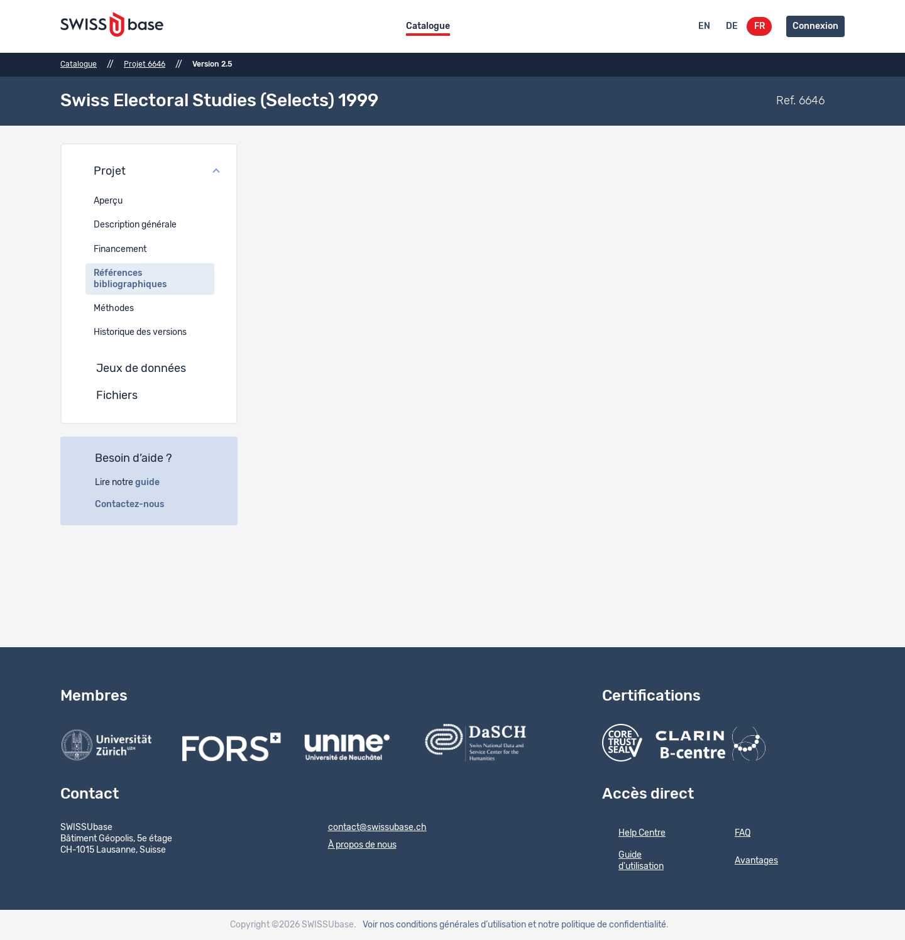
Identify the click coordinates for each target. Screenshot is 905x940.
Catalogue (428, 26)
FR (759, 26)
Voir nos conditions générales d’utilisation (444, 925)
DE (732, 26)
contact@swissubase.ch (369, 828)
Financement (120, 249)
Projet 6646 (144, 64)
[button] (149, 172)
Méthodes (114, 308)
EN (704, 26)
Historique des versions (140, 332)
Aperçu (108, 201)
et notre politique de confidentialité (597, 925)
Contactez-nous (136, 504)
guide (154, 482)
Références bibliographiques (130, 279)
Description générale (135, 225)
